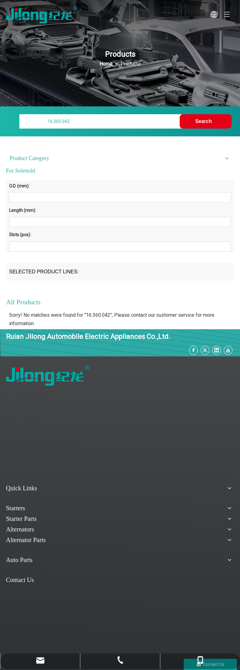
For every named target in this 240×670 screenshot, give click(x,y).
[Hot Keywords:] (206, 121)
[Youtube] (228, 350)
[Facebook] (193, 350)
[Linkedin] (216, 350)
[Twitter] (205, 350)
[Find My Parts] (100, 121)
